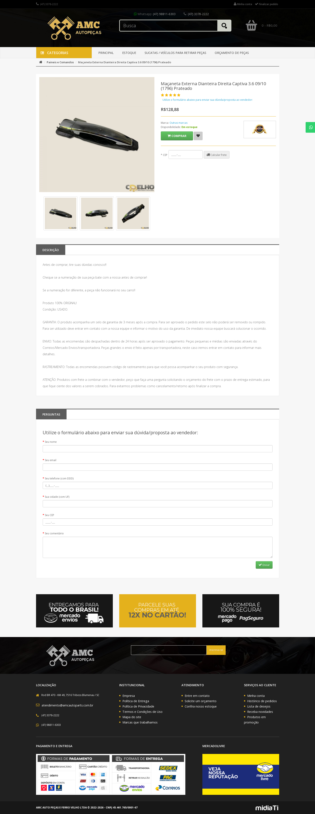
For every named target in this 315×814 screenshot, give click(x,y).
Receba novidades (260, 712)
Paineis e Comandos (60, 62)
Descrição (50, 250)
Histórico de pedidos (262, 701)
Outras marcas (178, 123)
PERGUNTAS (51, 414)
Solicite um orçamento (200, 701)
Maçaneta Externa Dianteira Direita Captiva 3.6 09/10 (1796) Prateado (124, 62)
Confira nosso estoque (201, 706)
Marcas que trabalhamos (140, 722)
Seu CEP (49, 515)
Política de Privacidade (138, 706)
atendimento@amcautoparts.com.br (67, 705)
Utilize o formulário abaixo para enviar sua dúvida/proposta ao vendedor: (208, 100)
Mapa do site (131, 717)
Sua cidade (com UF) (57, 497)
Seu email (50, 460)
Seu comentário (54, 533)
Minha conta (256, 696)
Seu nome (51, 442)
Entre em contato (197, 696)
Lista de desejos (258, 706)
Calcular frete (216, 155)
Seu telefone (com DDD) (59, 478)
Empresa (128, 696)
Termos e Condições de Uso (142, 712)
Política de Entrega (135, 701)
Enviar (264, 565)
